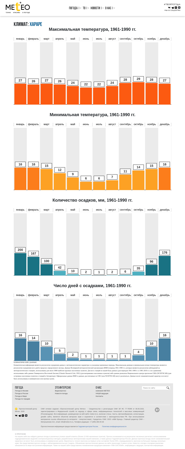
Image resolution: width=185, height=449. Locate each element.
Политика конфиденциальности (114, 426)
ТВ (84, 8)
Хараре (36, 24)
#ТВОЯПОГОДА (172, 4)
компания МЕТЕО (103, 391)
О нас (108, 8)
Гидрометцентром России (88, 426)
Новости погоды (61, 393)
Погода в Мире (21, 396)
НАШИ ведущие (102, 393)
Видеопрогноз (60, 391)
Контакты (99, 396)
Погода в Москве (21, 391)
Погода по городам (22, 399)
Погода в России (21, 393)
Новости (95, 8)
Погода (73, 8)
